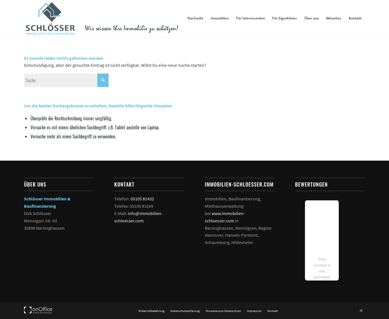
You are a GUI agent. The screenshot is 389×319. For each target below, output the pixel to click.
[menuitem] (195, 18)
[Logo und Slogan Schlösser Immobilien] (101, 18)
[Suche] (66, 80)
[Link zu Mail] (361, 310)
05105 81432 (142, 198)
